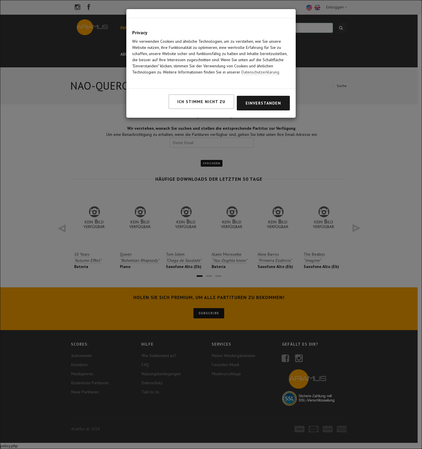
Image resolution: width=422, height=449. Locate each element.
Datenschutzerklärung (260, 51)
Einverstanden (263, 82)
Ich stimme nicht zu (201, 80)
